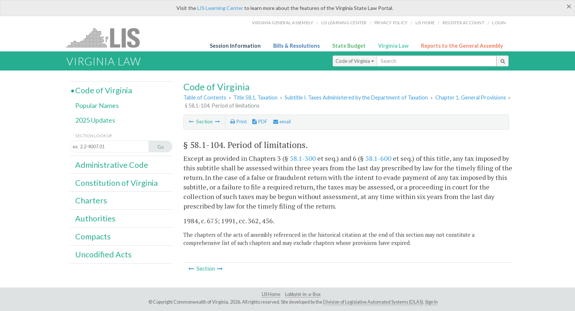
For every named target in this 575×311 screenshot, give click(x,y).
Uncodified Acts (103, 254)
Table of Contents (204, 97)
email (282, 121)
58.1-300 (303, 158)
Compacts (93, 236)
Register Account (463, 22)
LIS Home (271, 294)
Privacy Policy (391, 22)
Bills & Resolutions (296, 46)
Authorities (95, 218)
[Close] (569, 6)
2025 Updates (95, 120)
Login (499, 22)
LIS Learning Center (220, 8)
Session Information (235, 46)
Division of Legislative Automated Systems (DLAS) (373, 302)
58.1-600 (378, 158)
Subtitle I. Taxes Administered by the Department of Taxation (356, 97)
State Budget (349, 46)
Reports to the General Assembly (462, 46)
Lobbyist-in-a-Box (303, 294)
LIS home (425, 22)
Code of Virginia (355, 61)
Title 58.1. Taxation (255, 97)
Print (238, 121)
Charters (91, 200)
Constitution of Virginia (116, 183)
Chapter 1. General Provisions (470, 97)
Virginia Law (393, 46)
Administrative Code (111, 165)
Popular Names (97, 105)
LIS (107, 38)
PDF (259, 121)
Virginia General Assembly (282, 22)
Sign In (431, 302)
